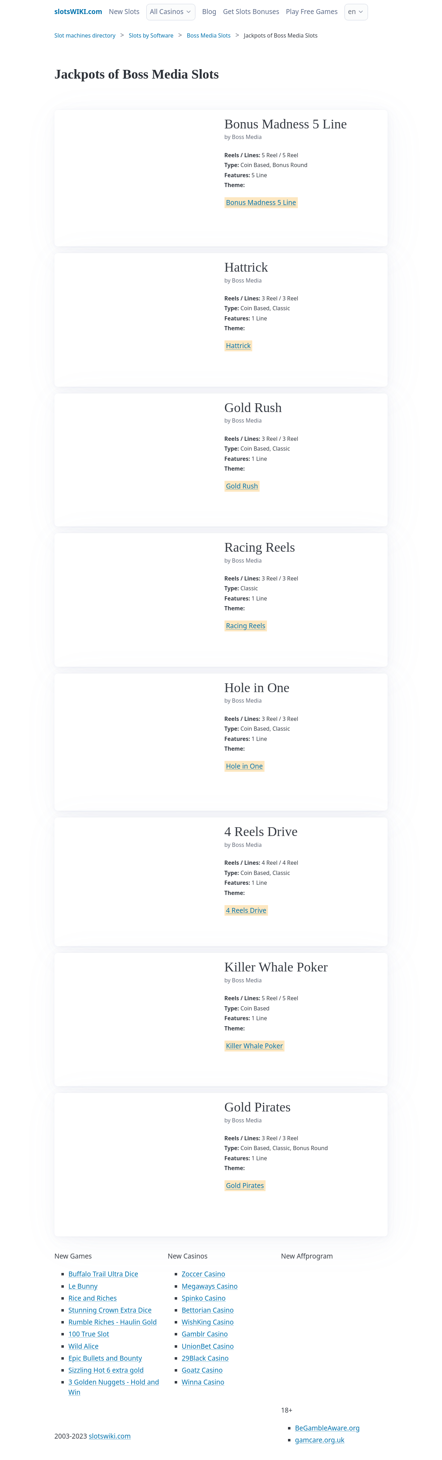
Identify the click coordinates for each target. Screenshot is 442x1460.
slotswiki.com (110, 1436)
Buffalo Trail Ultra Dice (103, 1274)
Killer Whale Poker (254, 1045)
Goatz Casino (202, 1370)
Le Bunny (83, 1286)
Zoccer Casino (203, 1274)
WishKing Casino (208, 1322)
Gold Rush (242, 486)
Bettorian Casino (208, 1310)
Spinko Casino (204, 1298)
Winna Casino (203, 1382)
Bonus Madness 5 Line (261, 202)
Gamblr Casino (205, 1334)
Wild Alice (83, 1346)
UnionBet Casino (208, 1346)
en (352, 11)
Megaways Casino (210, 1286)
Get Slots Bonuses (251, 11)
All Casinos (166, 11)
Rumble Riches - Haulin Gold (112, 1322)
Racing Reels (245, 626)
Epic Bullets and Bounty (105, 1358)
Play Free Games (311, 11)
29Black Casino (205, 1358)
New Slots (124, 11)
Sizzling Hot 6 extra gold (106, 1370)
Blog (209, 11)
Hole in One (244, 766)
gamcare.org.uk (319, 1440)
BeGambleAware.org (327, 1428)
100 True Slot (88, 1334)
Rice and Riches (92, 1298)
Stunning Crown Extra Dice (110, 1310)
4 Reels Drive (246, 910)
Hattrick (238, 346)
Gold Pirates (245, 1185)
